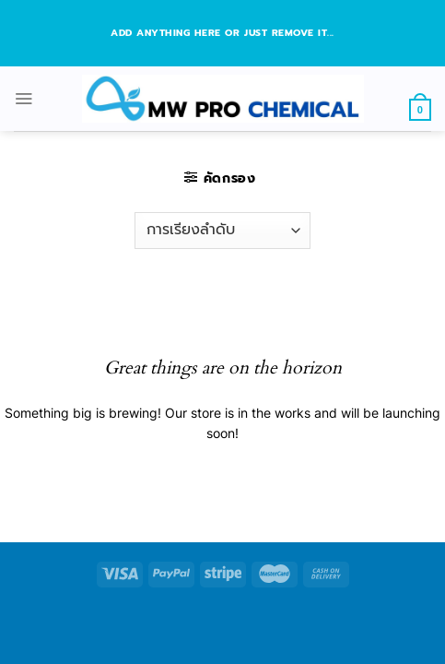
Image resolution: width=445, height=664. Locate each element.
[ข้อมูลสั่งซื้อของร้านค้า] (222, 230)
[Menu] (23, 98)
